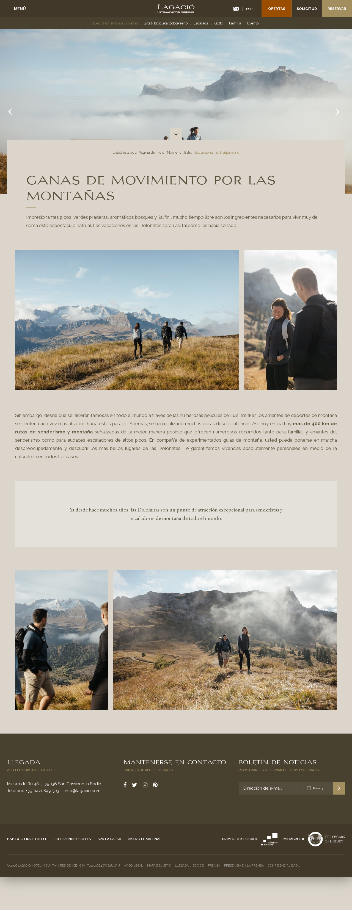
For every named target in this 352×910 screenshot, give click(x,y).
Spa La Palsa (109, 839)
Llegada (23, 762)
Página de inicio (151, 152)
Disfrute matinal (144, 839)
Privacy (318, 788)
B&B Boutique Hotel (27, 839)
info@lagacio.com (82, 790)
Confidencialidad (283, 865)
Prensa (214, 865)
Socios (198, 865)
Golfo (219, 23)
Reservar (337, 9)
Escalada (201, 23)
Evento (252, 23)
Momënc (174, 152)
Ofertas (276, 9)
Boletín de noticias (278, 762)
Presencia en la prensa (244, 865)
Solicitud (307, 9)
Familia (235, 23)
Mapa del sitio (159, 865)
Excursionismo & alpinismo (115, 23)
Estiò (188, 152)
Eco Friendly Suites (72, 839)
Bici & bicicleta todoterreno (166, 23)
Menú (20, 9)
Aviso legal (133, 865)
